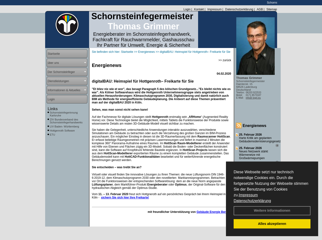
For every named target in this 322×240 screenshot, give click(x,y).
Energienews (255, 126)
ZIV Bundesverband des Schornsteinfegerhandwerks (66, 121)
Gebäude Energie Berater (213, 212)
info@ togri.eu (253, 97)
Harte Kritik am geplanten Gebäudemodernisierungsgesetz (260, 139)
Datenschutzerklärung (252, 201)
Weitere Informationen (272, 210)
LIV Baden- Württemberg (64, 126)
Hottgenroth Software (62, 130)
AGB (260, 9)
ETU (52, 134)
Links (53, 109)
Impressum (248, 195)
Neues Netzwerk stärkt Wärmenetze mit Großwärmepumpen (253, 155)
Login (186, 9)
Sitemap (271, 9)
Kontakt (199, 9)
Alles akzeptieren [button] (272, 224)
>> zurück (225, 60)
